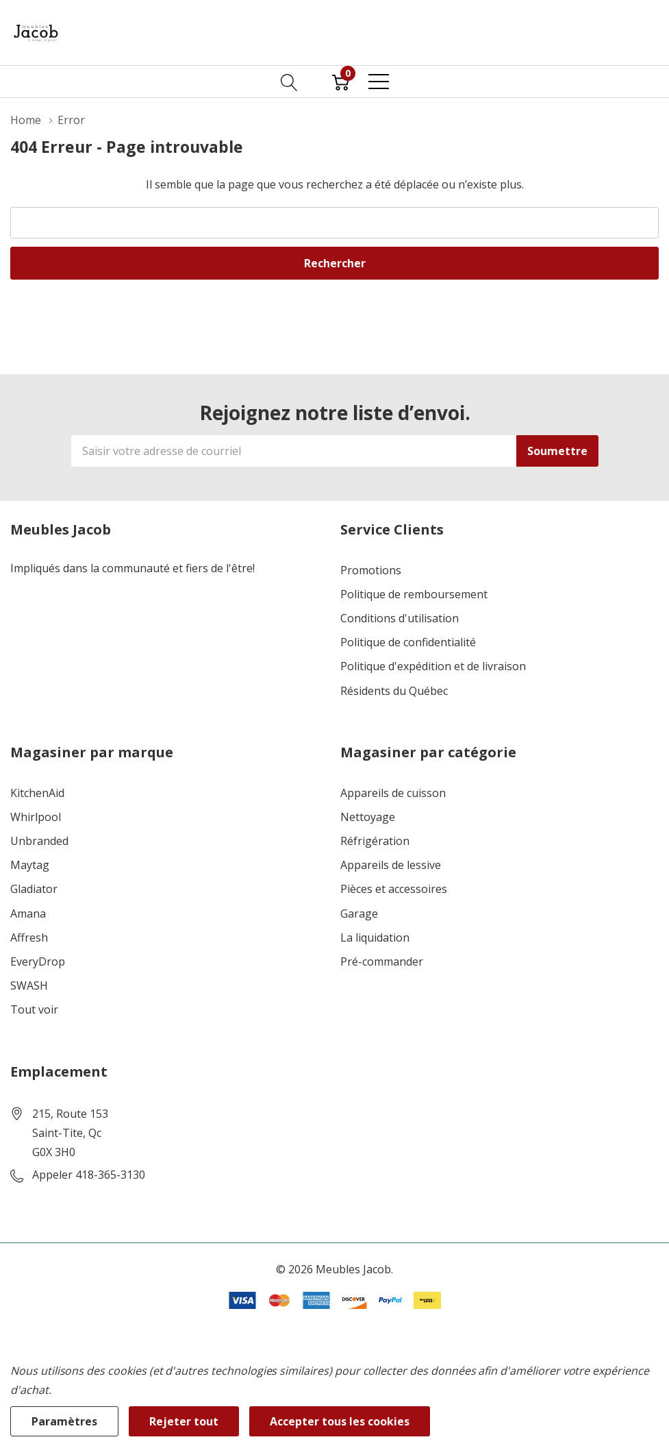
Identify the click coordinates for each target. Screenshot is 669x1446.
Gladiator (34, 889)
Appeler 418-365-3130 (88, 1174)
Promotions (370, 570)
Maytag (29, 865)
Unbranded (39, 841)
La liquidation (374, 937)
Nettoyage (367, 817)
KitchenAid (37, 793)
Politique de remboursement (414, 594)
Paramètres (64, 1421)
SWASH (29, 985)
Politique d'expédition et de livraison (433, 666)
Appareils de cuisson (393, 793)
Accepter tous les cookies (339, 1421)
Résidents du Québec (394, 691)
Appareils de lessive (390, 865)
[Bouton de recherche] (289, 81)
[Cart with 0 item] (340, 81)
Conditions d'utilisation (399, 618)
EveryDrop (37, 961)
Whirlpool (35, 817)
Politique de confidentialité (408, 642)
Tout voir (34, 1009)
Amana (28, 913)
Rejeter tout (183, 1421)
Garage (359, 913)
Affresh (29, 937)
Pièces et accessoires (393, 889)
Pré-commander (381, 961)
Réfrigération (374, 841)
